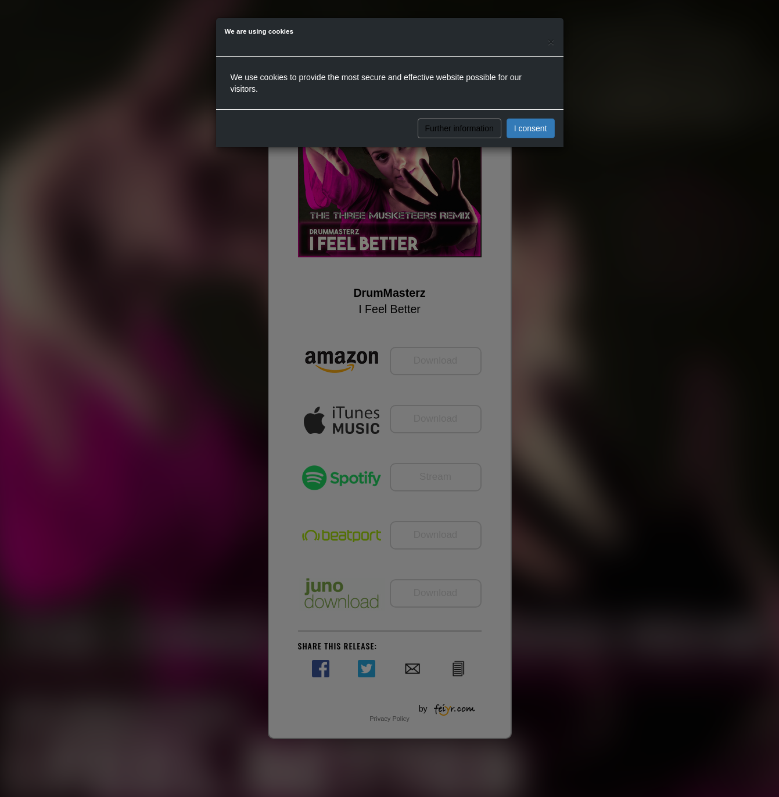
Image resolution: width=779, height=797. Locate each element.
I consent (530, 128)
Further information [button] (459, 128)
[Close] (550, 41)
